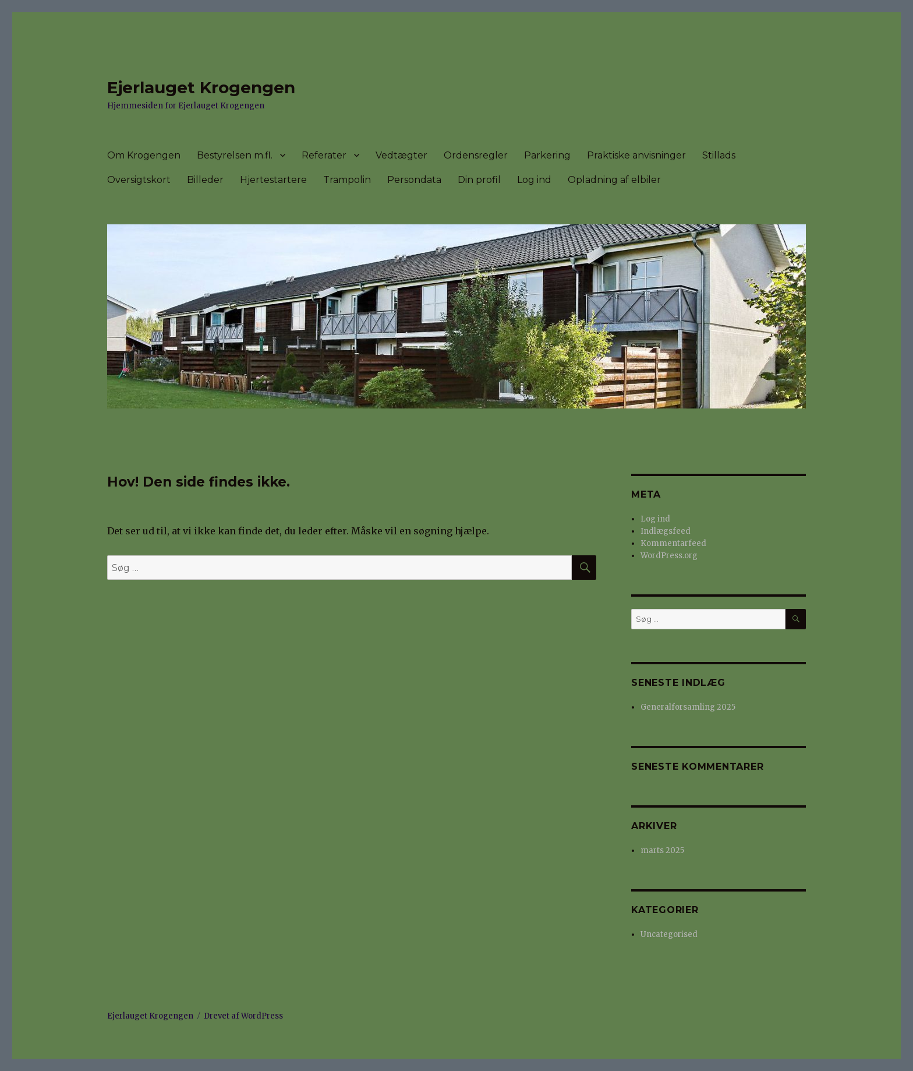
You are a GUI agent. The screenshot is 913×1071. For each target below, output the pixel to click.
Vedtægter (401, 155)
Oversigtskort (139, 179)
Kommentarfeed (673, 543)
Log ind (534, 179)
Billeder (205, 179)
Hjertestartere (273, 179)
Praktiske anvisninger (636, 155)
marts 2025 (662, 850)
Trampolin (347, 179)
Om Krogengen (144, 155)
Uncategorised (669, 934)
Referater (324, 155)
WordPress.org (669, 556)
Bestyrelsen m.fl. (235, 155)
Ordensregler (476, 155)
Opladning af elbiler (614, 179)
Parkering (547, 155)
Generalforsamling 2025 (687, 707)
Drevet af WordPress (243, 1016)
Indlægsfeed (665, 531)
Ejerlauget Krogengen (201, 87)
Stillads (718, 155)
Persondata (414, 179)
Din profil (479, 179)
